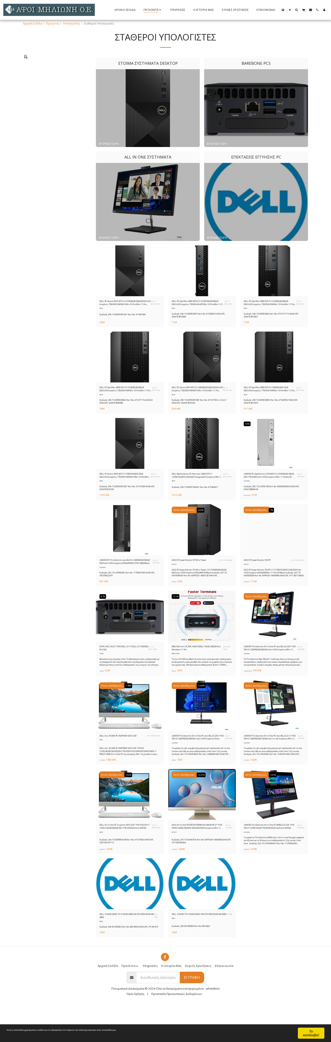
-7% (272, 529)
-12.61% (202, 804)
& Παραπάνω (42, 133)
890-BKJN (157, 949)
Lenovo (247, 500)
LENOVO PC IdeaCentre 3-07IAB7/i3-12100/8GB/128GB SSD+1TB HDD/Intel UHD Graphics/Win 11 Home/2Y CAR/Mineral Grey (268, 493)
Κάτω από (39, 109)
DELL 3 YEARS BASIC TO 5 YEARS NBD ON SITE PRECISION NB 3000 (126, 949)
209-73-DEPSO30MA (154, 404)
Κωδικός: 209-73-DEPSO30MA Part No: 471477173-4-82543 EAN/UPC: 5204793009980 (128, 418)
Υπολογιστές (71, 23)
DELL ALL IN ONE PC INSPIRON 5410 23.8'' (119, 766)
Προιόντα (52, 23)
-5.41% (274, 804)
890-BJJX (229, 949)
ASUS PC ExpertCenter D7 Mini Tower (192, 582)
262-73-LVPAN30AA (227, 765)
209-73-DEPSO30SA (299, 315)
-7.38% (129, 713)
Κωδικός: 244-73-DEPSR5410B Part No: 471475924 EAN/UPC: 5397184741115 (127, 872)
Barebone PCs (37, 83)
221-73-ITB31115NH (154, 674)
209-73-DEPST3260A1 (226, 493)
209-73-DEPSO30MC (299, 404)
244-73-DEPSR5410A (150, 765)
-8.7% (104, 621)
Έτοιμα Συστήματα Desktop (46, 77)
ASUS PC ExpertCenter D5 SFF (263, 580)
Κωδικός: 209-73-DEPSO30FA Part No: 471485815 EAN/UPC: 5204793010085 (199, 329)
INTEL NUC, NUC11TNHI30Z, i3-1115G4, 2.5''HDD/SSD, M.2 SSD (120, 674)
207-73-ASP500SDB (295, 580)
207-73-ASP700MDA (221, 582)
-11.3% (274, 713)
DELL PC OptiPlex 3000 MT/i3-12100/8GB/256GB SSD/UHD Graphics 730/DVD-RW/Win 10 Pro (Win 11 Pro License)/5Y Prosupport (123, 404)
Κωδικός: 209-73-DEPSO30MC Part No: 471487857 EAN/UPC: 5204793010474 (272, 418)
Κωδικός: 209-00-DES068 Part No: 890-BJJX (195, 962)
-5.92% (129, 804)
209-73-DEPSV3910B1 (226, 404)
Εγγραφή (192, 1015)
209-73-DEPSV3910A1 (154, 315)
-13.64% (202, 713)
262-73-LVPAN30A (299, 765)
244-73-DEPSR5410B (154, 857)
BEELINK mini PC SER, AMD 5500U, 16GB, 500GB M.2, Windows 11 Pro (195, 674)
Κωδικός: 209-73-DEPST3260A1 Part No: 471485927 (200, 505)
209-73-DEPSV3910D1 (154, 493)
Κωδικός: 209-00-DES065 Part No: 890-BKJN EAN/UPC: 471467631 (129, 963)
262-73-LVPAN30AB (299, 674)
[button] (290, 9)
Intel (101, 680)
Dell (101, 322)
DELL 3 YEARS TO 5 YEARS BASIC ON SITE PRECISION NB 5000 (198, 949)
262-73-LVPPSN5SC (155, 582)
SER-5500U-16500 (226, 674)
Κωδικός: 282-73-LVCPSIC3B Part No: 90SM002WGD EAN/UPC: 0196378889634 (273, 507)
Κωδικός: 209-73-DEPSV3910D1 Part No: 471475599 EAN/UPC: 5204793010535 (128, 507)
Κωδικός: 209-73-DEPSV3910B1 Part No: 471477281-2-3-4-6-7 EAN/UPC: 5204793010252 (202, 418)
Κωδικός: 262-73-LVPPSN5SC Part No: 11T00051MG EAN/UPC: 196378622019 (127, 597)
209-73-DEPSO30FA (227, 315)
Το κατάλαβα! (311, 1033)
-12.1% (177, 621)
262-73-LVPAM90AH (298, 857)
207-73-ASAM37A (228, 857)
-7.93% (274, 621)
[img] (130, 282)
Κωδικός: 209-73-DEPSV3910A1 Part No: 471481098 (128, 327)
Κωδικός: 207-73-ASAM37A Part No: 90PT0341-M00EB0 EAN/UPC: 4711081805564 (198, 872)
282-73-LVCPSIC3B (299, 493)
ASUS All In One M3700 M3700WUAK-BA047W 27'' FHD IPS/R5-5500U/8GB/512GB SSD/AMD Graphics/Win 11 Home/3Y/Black (197, 857)
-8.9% (248, 440)
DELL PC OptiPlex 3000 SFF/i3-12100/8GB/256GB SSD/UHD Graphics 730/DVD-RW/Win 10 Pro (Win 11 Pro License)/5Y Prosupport (267, 315)
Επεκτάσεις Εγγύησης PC (44, 93)
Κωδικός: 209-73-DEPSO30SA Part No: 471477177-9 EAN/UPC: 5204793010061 (272, 329)
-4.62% (201, 529)
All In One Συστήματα (42, 88)
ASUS (174, 589)
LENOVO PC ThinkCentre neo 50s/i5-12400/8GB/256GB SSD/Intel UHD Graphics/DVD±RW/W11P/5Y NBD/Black (123, 582)
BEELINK (176, 680)
